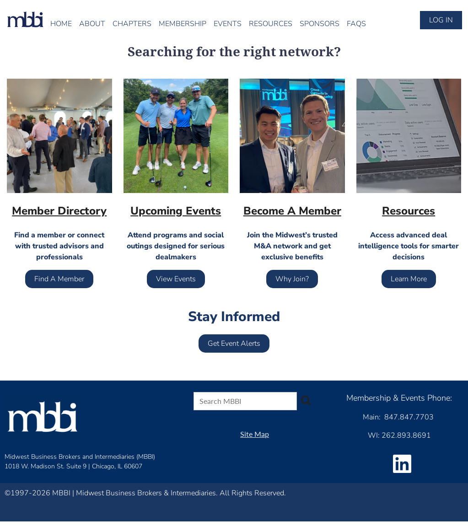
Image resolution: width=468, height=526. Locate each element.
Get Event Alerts (234, 343)
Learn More (409, 279)
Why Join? (292, 279)
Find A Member (59, 279)
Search (305, 400)
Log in (441, 20)
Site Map (254, 433)
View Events (176, 279)
